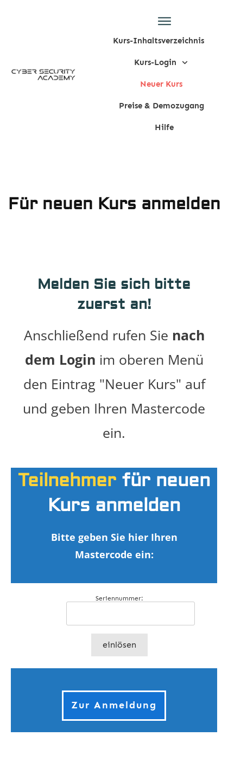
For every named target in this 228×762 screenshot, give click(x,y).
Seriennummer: (119, 598)
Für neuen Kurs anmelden (114, 204)
